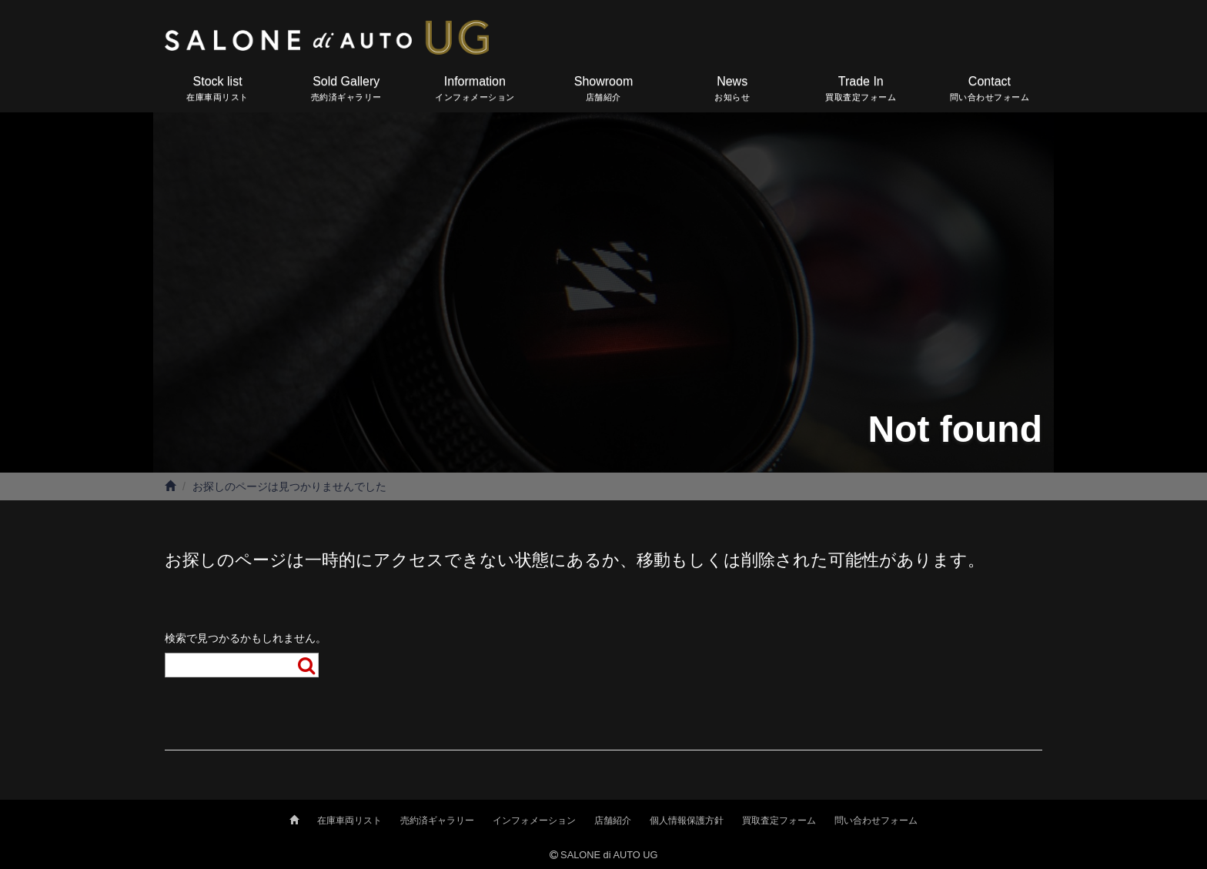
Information (474, 90)
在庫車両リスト (349, 820)
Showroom (603, 90)
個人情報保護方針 (687, 820)
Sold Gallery (346, 90)
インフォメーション (534, 820)
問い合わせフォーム (876, 820)
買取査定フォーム (779, 820)
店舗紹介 (612, 820)
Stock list (217, 90)
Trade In (861, 90)
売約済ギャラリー (437, 820)
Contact (989, 90)
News (732, 90)
